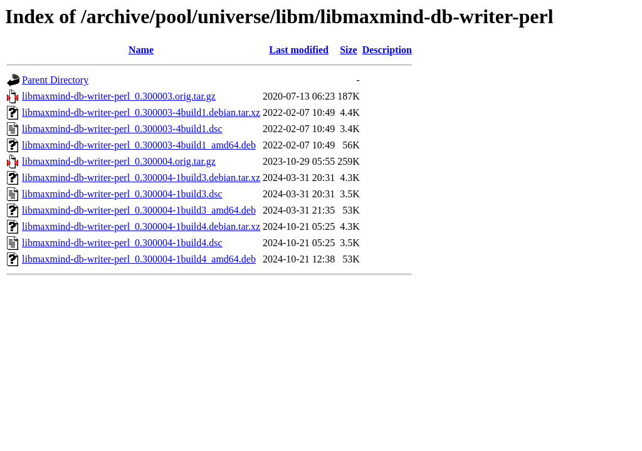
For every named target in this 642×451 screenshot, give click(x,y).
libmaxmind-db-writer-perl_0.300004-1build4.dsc (122, 242)
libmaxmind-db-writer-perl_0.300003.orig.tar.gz (119, 96)
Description (387, 49)
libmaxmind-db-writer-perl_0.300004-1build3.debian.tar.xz (141, 177)
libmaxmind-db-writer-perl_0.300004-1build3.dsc (122, 194)
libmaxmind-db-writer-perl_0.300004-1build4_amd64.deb (139, 259)
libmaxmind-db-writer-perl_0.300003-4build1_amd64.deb (139, 145)
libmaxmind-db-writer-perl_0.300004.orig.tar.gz (119, 161)
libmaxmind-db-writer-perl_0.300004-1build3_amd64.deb (139, 210)
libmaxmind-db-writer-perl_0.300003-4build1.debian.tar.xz (141, 112)
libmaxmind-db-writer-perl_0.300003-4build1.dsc (122, 128)
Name (141, 49)
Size (348, 49)
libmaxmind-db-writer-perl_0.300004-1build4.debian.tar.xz (141, 226)
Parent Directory (55, 80)
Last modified (299, 49)
